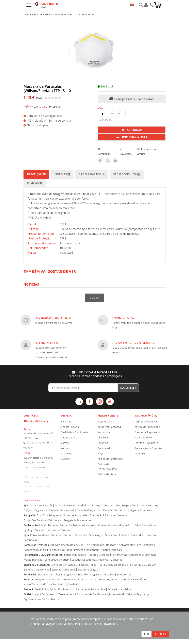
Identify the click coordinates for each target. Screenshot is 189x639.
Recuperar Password (109, 427)
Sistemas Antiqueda (75, 515)
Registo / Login (106, 421)
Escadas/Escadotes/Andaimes (90, 559)
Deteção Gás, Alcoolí (89, 510)
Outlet (27, 594)
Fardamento (31, 525)
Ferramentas (119, 555)
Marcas (64, 443)
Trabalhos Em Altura (50, 574)
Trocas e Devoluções (146, 443)
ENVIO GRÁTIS (123, 318)
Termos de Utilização (146, 421)
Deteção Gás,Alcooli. (115, 510)
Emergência (124, 574)
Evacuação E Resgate (102, 515)
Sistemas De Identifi (64, 569)
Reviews (34, 183)
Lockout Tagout (88, 564)
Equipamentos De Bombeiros (41, 599)
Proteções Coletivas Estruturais (42, 520)
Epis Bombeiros (95, 545)
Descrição (36, 174)
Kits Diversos (66, 589)
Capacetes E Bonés (41, 505)
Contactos (66, 453)
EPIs (26, 14)
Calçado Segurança (35, 510)
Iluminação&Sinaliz (35, 550)
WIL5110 (54, 106)
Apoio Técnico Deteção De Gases (69, 579)
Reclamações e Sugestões (148, 448)
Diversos (152, 535)
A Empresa (66, 421)
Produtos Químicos (98, 555)
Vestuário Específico (120, 525)
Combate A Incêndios (131, 535)
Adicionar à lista (131, 137)
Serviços (122, 515)
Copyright (140, 453)
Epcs (26, 535)
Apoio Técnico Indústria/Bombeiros (45, 584)
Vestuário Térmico (59, 530)
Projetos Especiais (111, 550)
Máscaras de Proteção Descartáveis (76, 14)
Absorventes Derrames (73, 535)
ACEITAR (160, 634)
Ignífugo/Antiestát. (35, 530)
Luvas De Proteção (150, 505)
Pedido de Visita (107, 474)
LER (146, 634)
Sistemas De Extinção (37, 569)
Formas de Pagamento (147, 432)
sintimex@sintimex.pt (38, 421)
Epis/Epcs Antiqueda (49, 515)
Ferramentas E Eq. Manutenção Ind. (43, 555)
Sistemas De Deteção (143, 564)
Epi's (45, 589)
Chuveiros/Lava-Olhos (43, 535)
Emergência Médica (119, 589)
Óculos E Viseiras (65, 505)
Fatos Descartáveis (145, 525)
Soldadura (83, 505)
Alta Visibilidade (48, 525)
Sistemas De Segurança (37, 564)
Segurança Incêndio (76, 574)
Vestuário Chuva (96, 525)
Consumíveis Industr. (57, 559)
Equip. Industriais (74, 555)
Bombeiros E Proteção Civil (39, 545)
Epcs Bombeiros (145, 545)
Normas (62, 174)
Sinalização (96, 535)
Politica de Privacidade (147, 427)
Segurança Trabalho (102, 574)
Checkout (103, 437)
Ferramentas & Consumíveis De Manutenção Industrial (91, 594)
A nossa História (69, 427)
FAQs (100, 453)
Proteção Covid (32, 589)
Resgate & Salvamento (77, 520)
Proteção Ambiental (86, 550)
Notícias (65, 459)
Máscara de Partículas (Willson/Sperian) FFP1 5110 (47, 88)
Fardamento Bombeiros (69, 545)
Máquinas (116, 559)
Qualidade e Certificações (74, 432)
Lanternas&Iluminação (142, 555)
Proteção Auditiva (102, 505)
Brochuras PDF (91, 174)
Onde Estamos (68, 437)
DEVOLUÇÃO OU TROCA (53, 318)
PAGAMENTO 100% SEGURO (133, 342)
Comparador (105, 448)
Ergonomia (30, 540)
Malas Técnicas (33, 559)
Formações (30, 574)
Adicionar (131, 130)
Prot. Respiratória (41, 14)
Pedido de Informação (110, 459)
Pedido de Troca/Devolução (107, 467)
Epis (26, 505)
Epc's (53, 589)
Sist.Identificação (88, 569)
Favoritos (103, 443)
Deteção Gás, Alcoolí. (61, 510)
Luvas (35, 594)
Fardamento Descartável (91, 589)
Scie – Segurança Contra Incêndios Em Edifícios (119, 579)
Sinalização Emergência (114, 564)
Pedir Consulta (126, 174)
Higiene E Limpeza (141, 510)
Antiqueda (29, 515)
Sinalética (111, 535)
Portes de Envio (143, 437)
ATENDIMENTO (46, 342)
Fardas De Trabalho (72, 525)
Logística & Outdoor (60, 550)
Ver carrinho (104, 432)
